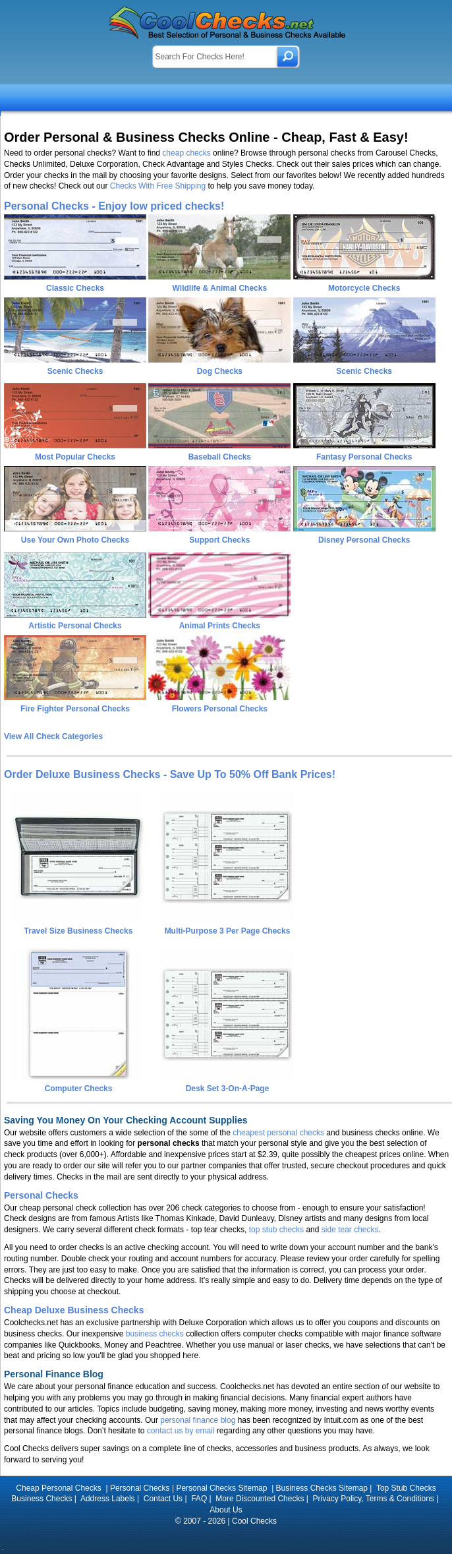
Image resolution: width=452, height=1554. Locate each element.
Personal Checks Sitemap (222, 1488)
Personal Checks (41, 1195)
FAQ (199, 1498)
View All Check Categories (53, 736)
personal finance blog (197, 1420)
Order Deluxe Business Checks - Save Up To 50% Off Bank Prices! (169, 774)
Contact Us (163, 1498)
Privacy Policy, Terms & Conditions (373, 1498)
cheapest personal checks (278, 1132)
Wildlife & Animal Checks (220, 288)
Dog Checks (219, 371)
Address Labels (107, 1498)
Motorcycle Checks (364, 288)
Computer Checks (78, 1084)
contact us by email (181, 1430)
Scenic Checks (75, 371)
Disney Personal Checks (364, 540)
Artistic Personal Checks (74, 625)
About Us (226, 1509)
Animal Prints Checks (219, 625)
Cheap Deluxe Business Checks (74, 1310)
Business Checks (41, 1498)
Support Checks (219, 540)
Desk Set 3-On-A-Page (227, 1084)
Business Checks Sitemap (322, 1488)
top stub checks (276, 1229)
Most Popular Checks (75, 457)
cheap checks (186, 153)
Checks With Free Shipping (158, 186)
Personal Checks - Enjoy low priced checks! (114, 206)
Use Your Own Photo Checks (75, 540)
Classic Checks (75, 288)
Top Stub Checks (406, 1488)
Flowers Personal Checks (220, 708)
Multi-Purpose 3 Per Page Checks (227, 926)
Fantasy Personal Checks (364, 457)
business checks (155, 1333)
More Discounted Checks (259, 1498)
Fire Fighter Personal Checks (75, 708)
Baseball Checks (219, 457)
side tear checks (350, 1229)
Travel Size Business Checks (78, 926)
